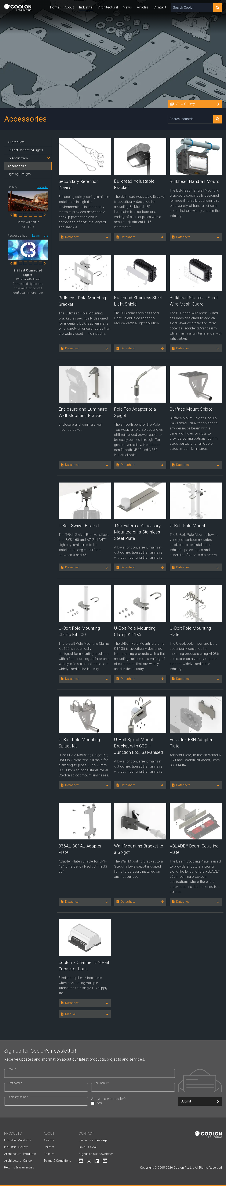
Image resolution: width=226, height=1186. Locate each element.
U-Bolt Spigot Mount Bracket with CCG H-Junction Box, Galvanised (138, 746)
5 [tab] (35, 214)
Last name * (101, 1083)
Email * (11, 1069)
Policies (49, 1154)
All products (16, 142)
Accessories (17, 166)
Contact (160, 7)
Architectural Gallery (18, 1160)
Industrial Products (17, 1140)
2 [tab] (20, 214)
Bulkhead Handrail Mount (194, 181)
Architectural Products (20, 1154)
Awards (49, 1140)
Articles (143, 7)
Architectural (108, 7)
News (127, 7)
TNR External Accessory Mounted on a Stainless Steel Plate (137, 532)
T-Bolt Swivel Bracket (79, 525)
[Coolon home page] (17, 7)
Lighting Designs (19, 174)
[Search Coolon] (192, 7)
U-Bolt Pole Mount (187, 525)
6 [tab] (40, 214)
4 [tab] (30, 214)
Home (55, 7)
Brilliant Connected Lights (25, 150)
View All (42, 187)
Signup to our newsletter (96, 1154)
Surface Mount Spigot (191, 409)
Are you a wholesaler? (133, 1101)
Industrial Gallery (16, 1147)
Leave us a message (93, 1140)
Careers (49, 1147)
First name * (14, 1083)
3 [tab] (25, 214)
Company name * (17, 1097)
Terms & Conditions (58, 1160)
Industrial (86, 7)
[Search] (217, 7)
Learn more (40, 235)
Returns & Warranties (19, 1167)
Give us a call (88, 1147)
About (69, 7)
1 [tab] (15, 214)
